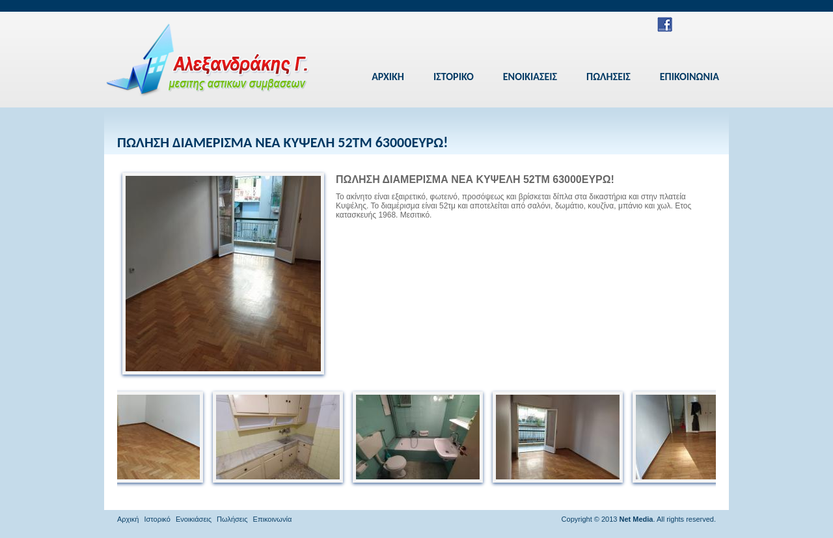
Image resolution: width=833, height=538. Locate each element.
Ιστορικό (157, 519)
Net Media (636, 519)
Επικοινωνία (272, 519)
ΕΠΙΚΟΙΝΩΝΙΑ (689, 76)
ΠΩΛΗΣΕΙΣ (608, 76)
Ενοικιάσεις (194, 519)
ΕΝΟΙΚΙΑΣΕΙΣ (530, 76)
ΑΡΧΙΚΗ (388, 76)
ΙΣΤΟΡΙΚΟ (453, 76)
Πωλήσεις (232, 519)
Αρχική (128, 519)
